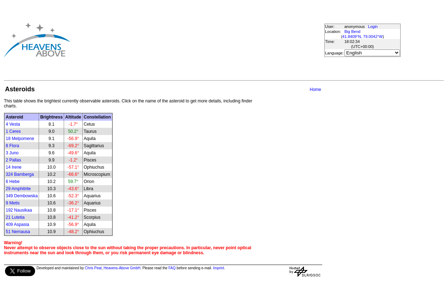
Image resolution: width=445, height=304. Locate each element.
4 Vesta (13, 124)
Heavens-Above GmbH (121, 268)
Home (315, 89)
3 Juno (12, 152)
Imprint (218, 268)
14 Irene (13, 167)
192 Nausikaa (19, 210)
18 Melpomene (20, 138)
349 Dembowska (22, 195)
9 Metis (13, 203)
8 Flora (12, 145)
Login (373, 26)
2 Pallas (13, 160)
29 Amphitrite (18, 188)
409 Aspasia (17, 224)
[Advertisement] (189, 40)
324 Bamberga (20, 174)
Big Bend (352, 31)
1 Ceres (13, 131)
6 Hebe (13, 181)
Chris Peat (93, 268)
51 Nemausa (18, 231)
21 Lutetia (15, 217)
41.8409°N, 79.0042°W (362, 36)
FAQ (172, 268)
